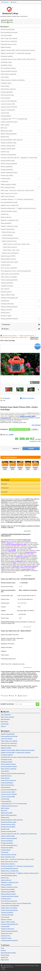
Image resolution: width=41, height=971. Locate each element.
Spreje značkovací (6, 217)
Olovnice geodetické (7, 166)
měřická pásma (18, 677)
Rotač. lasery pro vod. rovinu (9, 193)
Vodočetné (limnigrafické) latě (9, 298)
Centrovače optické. (6, 35)
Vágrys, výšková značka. (8, 295)
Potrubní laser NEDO (7, 175)
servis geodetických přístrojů (30, 680)
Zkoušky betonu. (5, 313)
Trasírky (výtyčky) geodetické (9, 280)
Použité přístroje (5, 178)
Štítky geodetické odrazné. (8, 259)
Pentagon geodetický (7, 169)
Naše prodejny (5, 955)
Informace (6, 324)
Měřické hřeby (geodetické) (9, 134)
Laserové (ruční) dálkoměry (9, 101)
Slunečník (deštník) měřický (9, 211)
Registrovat (6, 2)
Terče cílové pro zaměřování (9, 268)
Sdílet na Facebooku (28, 398)
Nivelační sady (5, 152)
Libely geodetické (6, 116)
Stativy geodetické (6, 223)
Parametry (4, 484)
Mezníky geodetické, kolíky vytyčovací (12, 140)
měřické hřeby (10, 677)
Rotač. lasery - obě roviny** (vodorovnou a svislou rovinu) (17, 190)
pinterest (31, 687)
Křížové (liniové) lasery (7, 95)
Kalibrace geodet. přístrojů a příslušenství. (13, 80)
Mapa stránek (23, 695)
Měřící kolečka (5, 125)
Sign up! (3, 726)
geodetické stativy (22, 674)
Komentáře (4, 492)
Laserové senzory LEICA (8, 104)
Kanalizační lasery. (6, 83)
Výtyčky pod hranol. (6, 310)
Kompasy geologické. (7, 92)
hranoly (35, 677)
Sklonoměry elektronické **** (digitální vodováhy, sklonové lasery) (20, 208)
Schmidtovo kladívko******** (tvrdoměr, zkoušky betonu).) (17, 199)
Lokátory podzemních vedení (9, 122)
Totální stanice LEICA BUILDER (10, 274)
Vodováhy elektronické (7, 304)
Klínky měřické (5, 86)
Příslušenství (5, 488)
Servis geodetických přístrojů (9, 202)
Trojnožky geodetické (7, 283)
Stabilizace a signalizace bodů (9, 220)
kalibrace (3, 682)
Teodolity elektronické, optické (9, 262)
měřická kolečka (32, 674)
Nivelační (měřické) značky (8, 143)
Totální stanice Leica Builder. (9, 277)
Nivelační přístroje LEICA (8, 146)
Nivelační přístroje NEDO (8, 149)
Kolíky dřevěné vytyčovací (8, 89)
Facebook (5, 695)
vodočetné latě (10, 679)
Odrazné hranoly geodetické (9, 163)
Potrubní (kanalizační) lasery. (9, 172)
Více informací (36, 425)
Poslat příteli (6, 398)
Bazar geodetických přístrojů (9, 32)
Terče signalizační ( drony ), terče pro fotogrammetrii (16, 271)
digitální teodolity (15, 673)
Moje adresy (4, 721)
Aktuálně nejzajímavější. (8, 29)
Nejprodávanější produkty (8, 952)
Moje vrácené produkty (7, 717)
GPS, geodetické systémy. (8, 68)
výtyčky (17, 679)
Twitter (12, 695)
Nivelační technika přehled (8, 154)
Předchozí (0, 464)
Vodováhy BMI (5, 301)
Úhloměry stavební (6, 292)
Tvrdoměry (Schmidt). (7, 286)
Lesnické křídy (5, 113)
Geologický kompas (6, 65)
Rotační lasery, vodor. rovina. (11, 250)
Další (39, 389)
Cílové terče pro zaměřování (9, 41)
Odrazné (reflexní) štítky (8, 160)
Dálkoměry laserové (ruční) (8, 44)
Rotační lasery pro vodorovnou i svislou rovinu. (16, 244)
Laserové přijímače (7, 235)
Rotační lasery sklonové (8, 196)
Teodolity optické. (6, 265)
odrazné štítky (27, 677)
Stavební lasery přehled (7, 229)
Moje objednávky (6, 714)
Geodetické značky (6, 62)
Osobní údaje (5, 724)
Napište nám (4, 957)
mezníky (3, 679)
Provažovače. (5, 181)
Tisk (4, 400)
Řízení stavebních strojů (8, 187)
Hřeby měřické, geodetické (8, 74)
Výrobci (6, 329)
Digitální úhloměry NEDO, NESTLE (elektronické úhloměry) (18, 50)
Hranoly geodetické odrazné (9, 71)
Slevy (2, 948)
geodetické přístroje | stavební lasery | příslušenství (14, 11)
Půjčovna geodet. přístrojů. (8, 184)
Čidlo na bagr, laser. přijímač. (9, 38)
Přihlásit (14, 2)
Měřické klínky (5, 137)
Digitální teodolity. (6, 47)
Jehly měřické (5, 77)
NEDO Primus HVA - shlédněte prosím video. (13, 422)
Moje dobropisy (5, 719)
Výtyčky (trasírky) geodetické (9, 307)
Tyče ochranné (5, 289)
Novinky (3, 950)
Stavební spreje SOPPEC (8, 256)
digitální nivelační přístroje (8, 674)
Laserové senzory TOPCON (9, 107)
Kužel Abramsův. (5, 98)
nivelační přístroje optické (28, 673)
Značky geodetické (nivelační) (9, 318)
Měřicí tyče (4, 128)
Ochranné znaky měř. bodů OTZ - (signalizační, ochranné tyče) (19, 157)
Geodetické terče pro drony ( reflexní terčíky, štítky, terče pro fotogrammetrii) (21, 59)
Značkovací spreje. (6, 315)
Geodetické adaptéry (7, 56)
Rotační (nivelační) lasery (9, 241)
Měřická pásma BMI (6, 131)
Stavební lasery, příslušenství (10, 253)
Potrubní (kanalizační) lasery (10, 238)
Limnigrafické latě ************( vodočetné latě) (14, 119)
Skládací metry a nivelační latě (9, 205)
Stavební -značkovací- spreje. (9, 226)
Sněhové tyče (5, 214)
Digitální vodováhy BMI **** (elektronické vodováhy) (16, 53)
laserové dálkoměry (6, 676)
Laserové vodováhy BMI (8, 110)
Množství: (16, 448)
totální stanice (6, 673)
